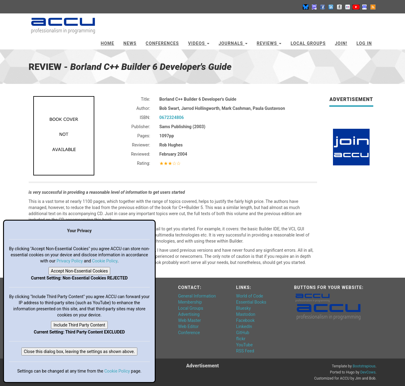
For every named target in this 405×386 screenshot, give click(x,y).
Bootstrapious (364, 366)
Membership (190, 302)
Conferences (162, 43)
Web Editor (188, 326)
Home (107, 43)
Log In (364, 43)
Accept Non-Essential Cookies (79, 271)
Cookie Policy (105, 260)
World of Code (249, 296)
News (129, 43)
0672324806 (171, 117)
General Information (197, 296)
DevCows (367, 372)
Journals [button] (233, 43)
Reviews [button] (269, 43)
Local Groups (308, 43)
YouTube (244, 344)
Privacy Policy (69, 260)
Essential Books (251, 302)
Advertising (189, 314)
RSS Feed (245, 350)
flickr (241, 338)
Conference (189, 332)
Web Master (189, 320)
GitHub (242, 332)
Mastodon (245, 314)
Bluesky (243, 308)
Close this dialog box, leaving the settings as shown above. (79, 351)
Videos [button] (198, 43)
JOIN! (341, 43)
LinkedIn (244, 326)
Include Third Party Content (79, 325)
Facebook (245, 320)
